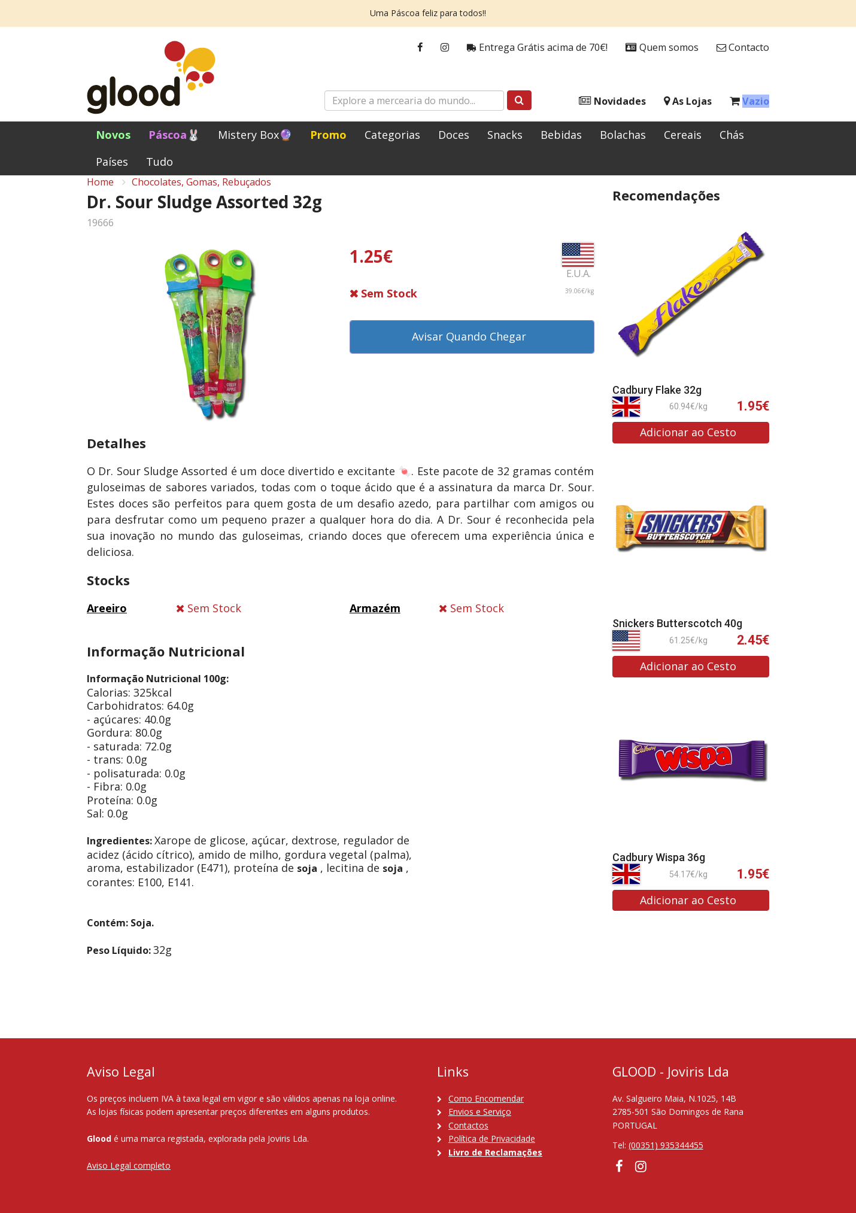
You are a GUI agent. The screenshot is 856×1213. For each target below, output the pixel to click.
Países (112, 161)
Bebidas (561, 134)
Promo (328, 134)
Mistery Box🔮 (255, 134)
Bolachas (623, 134)
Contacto (743, 47)
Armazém (375, 622)
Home (100, 195)
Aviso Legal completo (129, 1165)
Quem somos (662, 47)
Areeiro (107, 622)
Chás (732, 134)
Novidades (612, 101)
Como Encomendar (486, 1098)
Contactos (468, 1125)
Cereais (683, 134)
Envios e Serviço (479, 1111)
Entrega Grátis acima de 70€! (537, 47)
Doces (453, 134)
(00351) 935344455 (666, 1145)
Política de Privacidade (491, 1138)
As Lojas (688, 101)
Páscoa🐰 (174, 134)
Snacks (505, 134)
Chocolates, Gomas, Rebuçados (201, 195)
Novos (113, 134)
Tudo (159, 161)
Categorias (392, 134)
